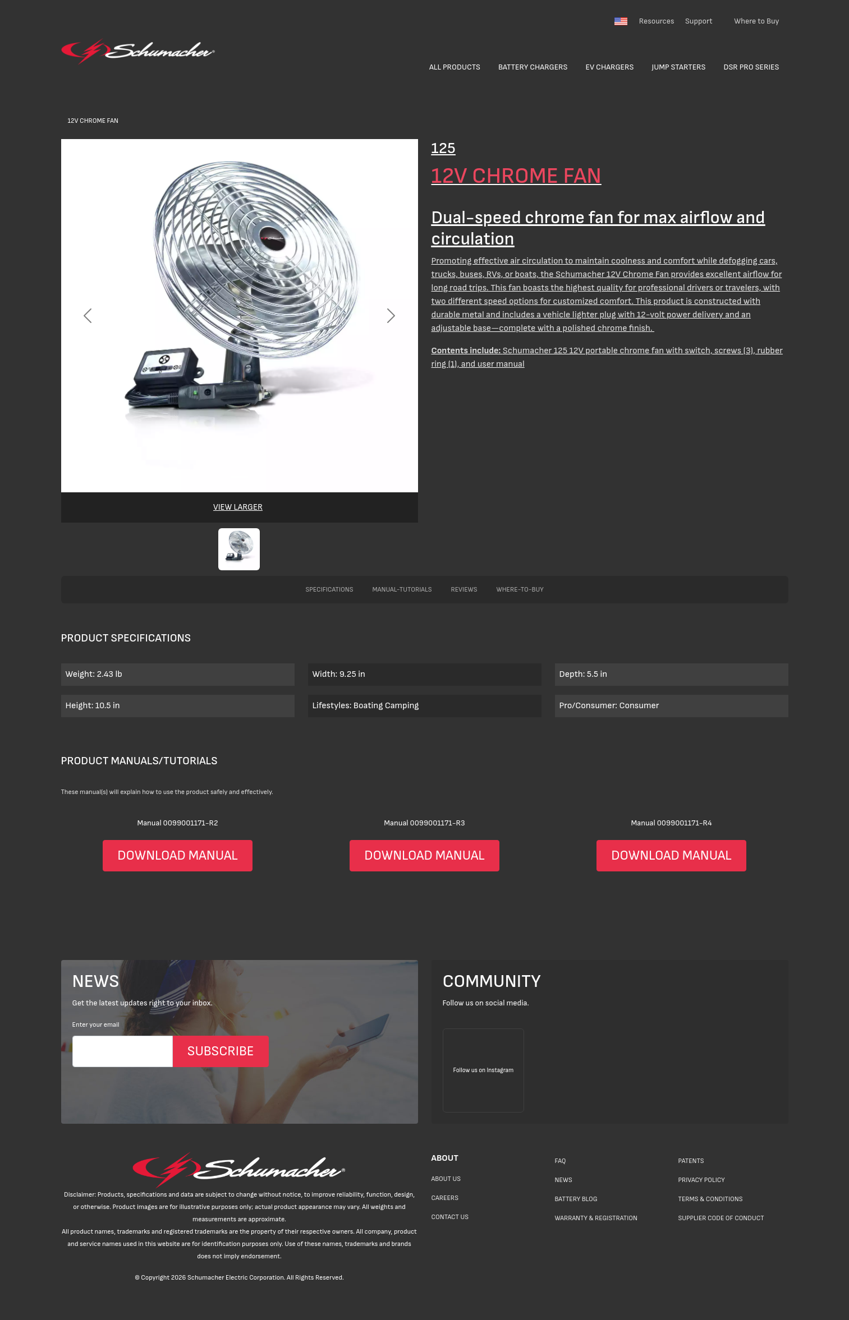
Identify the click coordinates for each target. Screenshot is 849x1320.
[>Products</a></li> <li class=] (424, 357)
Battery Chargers (533, 67)
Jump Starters (678, 67)
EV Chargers (610, 67)
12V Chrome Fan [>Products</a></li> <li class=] (93, 121)
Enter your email (96, 1025)
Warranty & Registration (596, 1218)
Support (699, 21)
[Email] (122, 1051)
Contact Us (450, 1217)
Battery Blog (576, 1199)
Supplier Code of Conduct (721, 1218)
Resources (656, 21)
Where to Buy (756, 21)
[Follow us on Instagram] (484, 1070)
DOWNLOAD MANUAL (177, 855)
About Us (446, 1179)
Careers (445, 1198)
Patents (691, 1161)
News (563, 1180)
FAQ (560, 1161)
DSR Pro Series (751, 67)
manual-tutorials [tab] (402, 589)
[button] (239, 549)
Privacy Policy (701, 1180)
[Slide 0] (239, 476)
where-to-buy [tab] (520, 589)
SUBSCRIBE (220, 1051)
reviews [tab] (464, 589)
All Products (454, 67)
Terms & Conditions (710, 1199)
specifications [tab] (329, 589)
